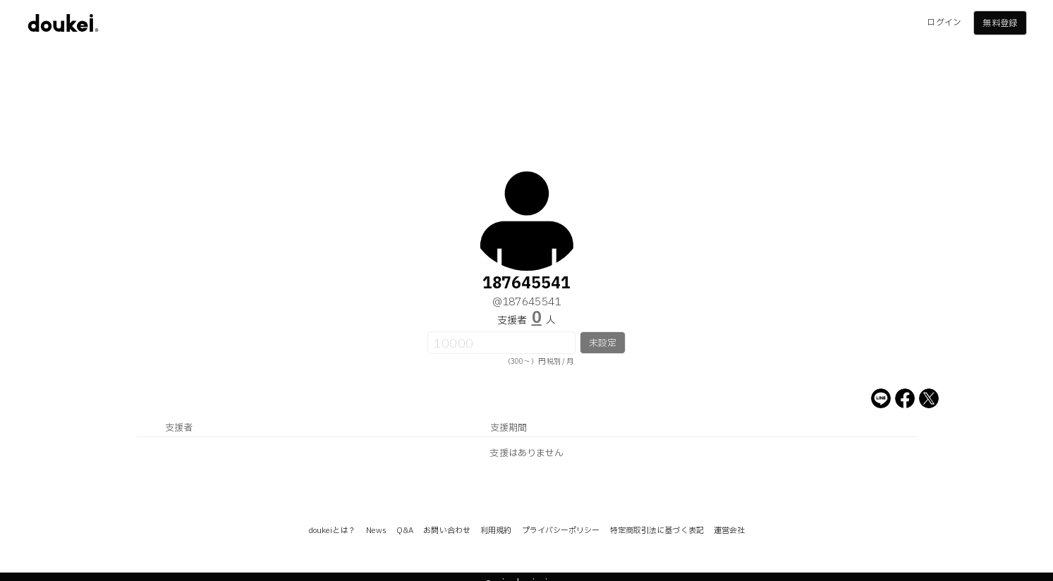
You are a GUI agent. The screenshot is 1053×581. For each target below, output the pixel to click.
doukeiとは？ (332, 531)
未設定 (602, 343)
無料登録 (999, 23)
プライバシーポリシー (561, 531)
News (376, 531)
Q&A (404, 531)
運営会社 (729, 531)
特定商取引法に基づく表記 (657, 531)
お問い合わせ (446, 531)
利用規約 (495, 531)
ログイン (944, 22)
